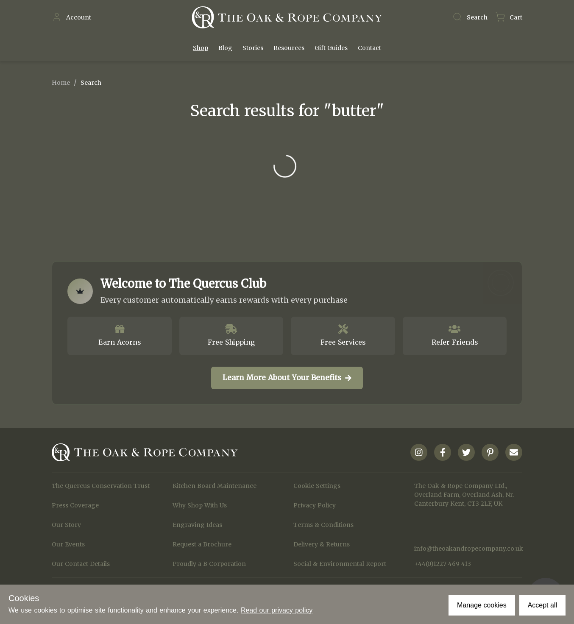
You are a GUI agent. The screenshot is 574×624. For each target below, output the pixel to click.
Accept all (542, 605)
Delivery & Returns (321, 544)
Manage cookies (482, 605)
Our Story (66, 525)
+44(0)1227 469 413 (442, 564)
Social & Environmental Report (339, 564)
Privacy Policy (314, 505)
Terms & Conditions (323, 525)
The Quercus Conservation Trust (101, 486)
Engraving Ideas (197, 525)
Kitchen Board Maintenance (214, 486)
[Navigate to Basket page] (508, 17)
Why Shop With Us (200, 505)
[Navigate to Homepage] (287, 17)
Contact (369, 48)
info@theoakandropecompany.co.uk (468, 548)
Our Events (68, 544)
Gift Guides (331, 48)
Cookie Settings (316, 486)
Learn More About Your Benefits (287, 377)
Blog (225, 48)
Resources (288, 48)
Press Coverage (75, 505)
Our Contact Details (81, 564)
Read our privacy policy (276, 610)
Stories (252, 48)
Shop (200, 48)
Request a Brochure (202, 544)
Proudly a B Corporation (209, 564)
